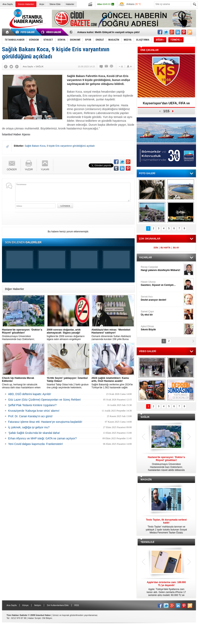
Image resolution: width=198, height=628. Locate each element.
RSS (76, 605)
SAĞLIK (145, 417)
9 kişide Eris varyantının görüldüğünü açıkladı (71, 145)
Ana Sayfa (8, 4)
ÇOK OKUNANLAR (149, 238)
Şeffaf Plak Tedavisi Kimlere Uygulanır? (32, 405)
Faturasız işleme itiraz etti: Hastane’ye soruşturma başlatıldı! (45, 421)
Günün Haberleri (26, 4)
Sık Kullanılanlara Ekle (58, 605)
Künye (25, 605)
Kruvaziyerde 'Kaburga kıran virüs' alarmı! (33, 410)
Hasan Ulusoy (161, 283)
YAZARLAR (145, 257)
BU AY (176, 248)
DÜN (156, 248)
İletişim (37, 605)
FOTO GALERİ (147, 173)
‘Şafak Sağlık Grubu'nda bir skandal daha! (34, 432)
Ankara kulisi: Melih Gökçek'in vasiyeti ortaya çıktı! (108, 32)
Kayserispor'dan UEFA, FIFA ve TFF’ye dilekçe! (166, 105)
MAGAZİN (146, 479)
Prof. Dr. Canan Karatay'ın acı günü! (30, 416)
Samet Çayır (161, 313)
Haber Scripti (34, 618)
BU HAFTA (165, 248)
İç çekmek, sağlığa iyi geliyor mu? (29, 427)
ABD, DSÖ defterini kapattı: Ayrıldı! (29, 394)
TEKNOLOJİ (147, 542)
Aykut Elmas (161, 328)
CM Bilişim (47, 618)
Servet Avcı (161, 298)
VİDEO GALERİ (147, 351)
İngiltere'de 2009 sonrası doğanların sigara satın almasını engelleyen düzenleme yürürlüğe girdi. (68, 334)
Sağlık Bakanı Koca (35, 145)
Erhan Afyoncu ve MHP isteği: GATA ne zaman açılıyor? (42, 438)
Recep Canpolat (161, 269)
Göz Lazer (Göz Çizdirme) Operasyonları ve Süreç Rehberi (44, 399)
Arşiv (41, 4)
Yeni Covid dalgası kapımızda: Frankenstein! (35, 444)
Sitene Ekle (55, 4)
